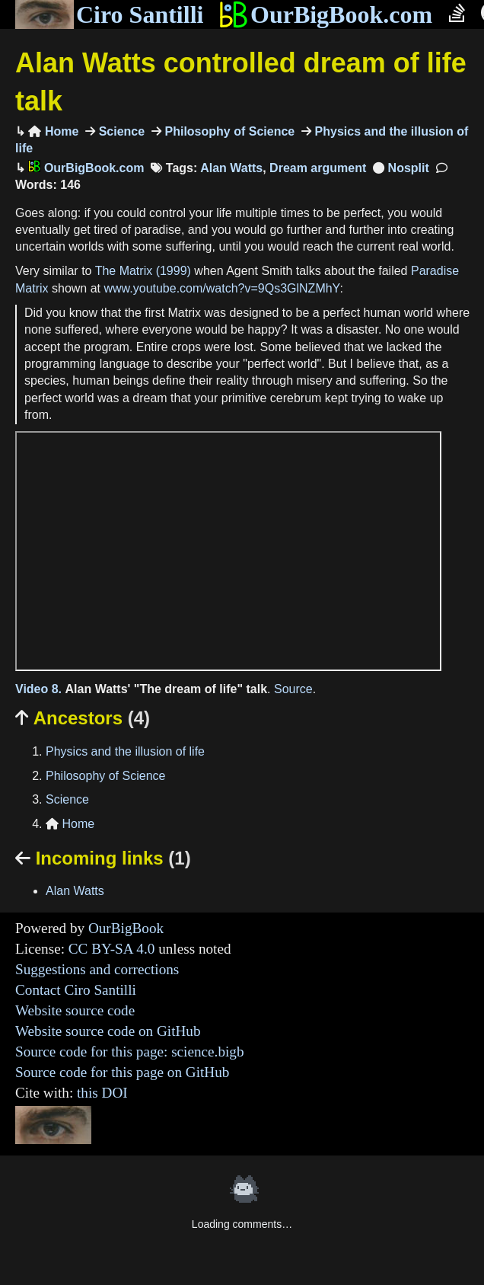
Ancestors (82, 718)
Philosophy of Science (228, 131)
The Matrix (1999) (143, 270)
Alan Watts (231, 167)
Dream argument (317, 167)
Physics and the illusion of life (125, 751)
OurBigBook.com (325, 14)
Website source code (75, 1010)
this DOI (102, 1093)
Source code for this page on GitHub (122, 1072)
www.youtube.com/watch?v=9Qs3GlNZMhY (222, 288)
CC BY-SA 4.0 (111, 949)
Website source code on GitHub (108, 1031)
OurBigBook (126, 928)
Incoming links (103, 858)
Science (120, 131)
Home (53, 131)
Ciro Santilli (109, 14)
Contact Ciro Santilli (75, 990)
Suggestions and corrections (97, 969)
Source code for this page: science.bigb (129, 1052)
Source (293, 688)
